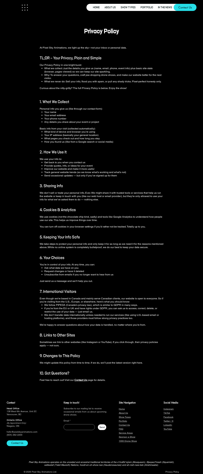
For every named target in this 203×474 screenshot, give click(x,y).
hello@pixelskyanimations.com (22, 432)
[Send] (102, 427)
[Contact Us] (185, 7)
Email (66, 421)
